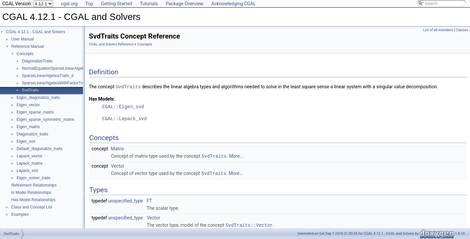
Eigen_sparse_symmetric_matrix (45, 119)
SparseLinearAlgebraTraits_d (48, 75)
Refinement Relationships (34, 185)
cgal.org (69, 3)
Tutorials (149, 3)
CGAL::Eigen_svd (123, 106)
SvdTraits (30, 90)
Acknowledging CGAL (233, 3)
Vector (117, 165)
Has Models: (102, 98)
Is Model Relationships (31, 192)
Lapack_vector (29, 156)
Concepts (25, 53)
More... (236, 155)
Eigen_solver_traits (33, 178)
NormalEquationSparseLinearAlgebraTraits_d (62, 68)
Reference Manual (27, 46)
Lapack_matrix (29, 163)
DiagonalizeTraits (37, 61)
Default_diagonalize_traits (39, 148)
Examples (20, 214)
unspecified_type (125, 199)
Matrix (117, 148)
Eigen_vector (28, 105)
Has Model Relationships (33, 200)
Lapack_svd (27, 170)
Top (89, 3)
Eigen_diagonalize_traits (38, 97)
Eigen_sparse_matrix (35, 112)
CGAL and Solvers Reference (111, 44)
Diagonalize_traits (32, 134)
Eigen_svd (26, 141)
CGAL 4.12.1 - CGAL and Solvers (35, 32)
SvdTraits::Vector (249, 224)
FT (149, 199)
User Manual (22, 39)
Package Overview (184, 3)
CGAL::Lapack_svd (124, 118)
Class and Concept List (31, 207)
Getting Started (116, 3)
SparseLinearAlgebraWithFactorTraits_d (57, 83)
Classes (462, 30)
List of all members (438, 30)
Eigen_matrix (28, 126)
